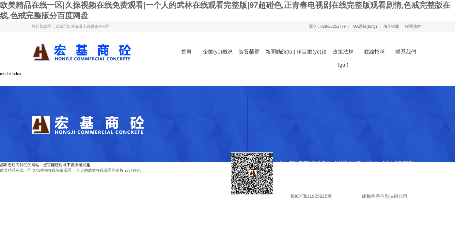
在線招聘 (374, 52)
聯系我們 (413, 26)
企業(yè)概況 (218, 52)
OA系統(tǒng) (364, 26)
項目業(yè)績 (312, 52)
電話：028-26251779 (327, 26)
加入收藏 (391, 26)
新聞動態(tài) (280, 52)
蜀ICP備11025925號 (311, 196)
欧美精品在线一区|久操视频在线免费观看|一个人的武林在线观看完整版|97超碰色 (70, 170)
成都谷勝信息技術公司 (383, 196)
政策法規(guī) (343, 53)
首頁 (186, 52)
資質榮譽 (249, 52)
